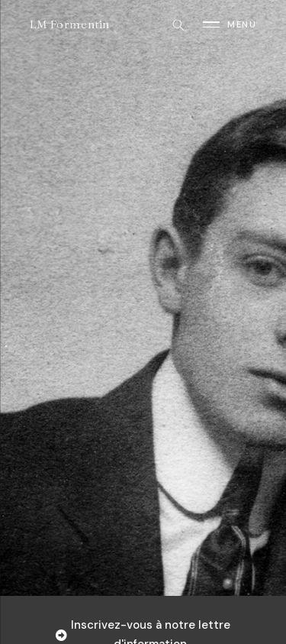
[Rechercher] (178, 24)
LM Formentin (70, 24)
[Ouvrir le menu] (229, 24)
